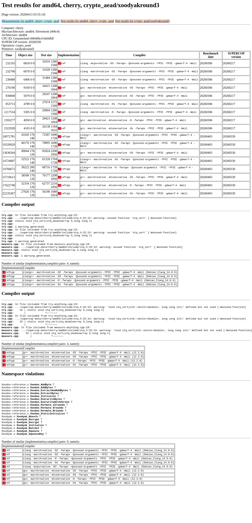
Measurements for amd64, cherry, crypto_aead (30, 21)
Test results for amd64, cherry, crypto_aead (87, 21)
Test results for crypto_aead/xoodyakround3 (142, 21)
